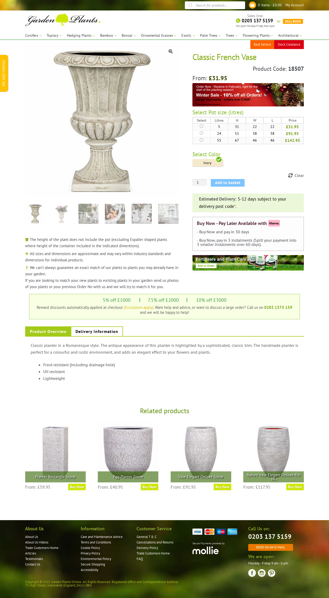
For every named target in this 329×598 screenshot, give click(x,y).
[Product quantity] (199, 182)
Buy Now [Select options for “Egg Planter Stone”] (150, 486)
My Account (294, 5)
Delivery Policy (147, 548)
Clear (299, 175)
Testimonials (34, 559)
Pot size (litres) (226, 112)
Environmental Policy (96, 559)
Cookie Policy (90, 548)
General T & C (147, 537)
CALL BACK (293, 21)
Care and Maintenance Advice (102, 537)
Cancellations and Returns (155, 542)
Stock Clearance (289, 44)
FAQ (140, 559)
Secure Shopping (93, 564)
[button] (170, 51)
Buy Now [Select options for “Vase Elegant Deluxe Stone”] (222, 486)
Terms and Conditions (96, 542)
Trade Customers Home (41, 548)
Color (214, 154)
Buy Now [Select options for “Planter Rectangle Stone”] (77, 486)
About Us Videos (36, 542)
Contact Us (32, 564)
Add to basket (227, 182)
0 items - (270, 5)
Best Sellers (262, 44)
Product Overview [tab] (48, 331)
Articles (30, 553)
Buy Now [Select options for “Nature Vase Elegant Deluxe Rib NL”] (295, 486)
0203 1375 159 (278, 307)
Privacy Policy (90, 553)
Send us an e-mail (270, 547)
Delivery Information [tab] (96, 331)
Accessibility (89, 570)
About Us (31, 537)
